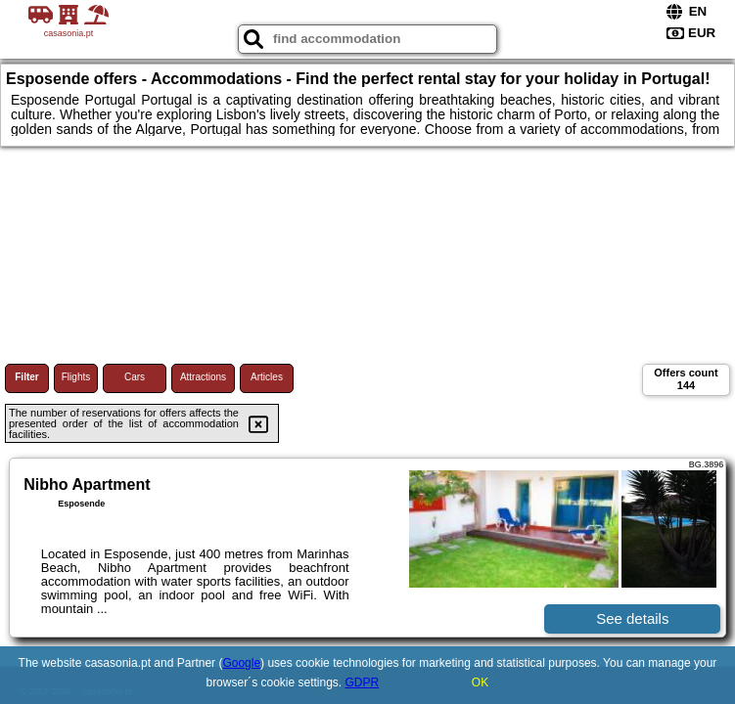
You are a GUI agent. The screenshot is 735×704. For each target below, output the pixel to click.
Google (241, 663)
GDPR (362, 682)
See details (632, 618)
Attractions (203, 377)
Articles (267, 377)
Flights (76, 377)
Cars (134, 377)
